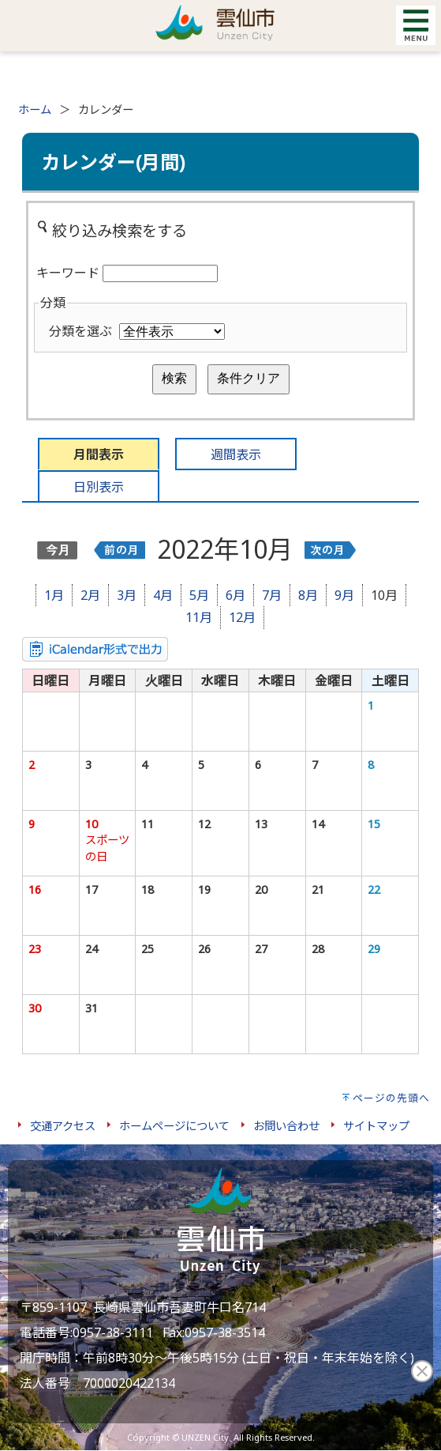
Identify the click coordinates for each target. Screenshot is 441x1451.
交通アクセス (62, 1125)
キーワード (67, 272)
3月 (126, 595)
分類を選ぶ (80, 331)
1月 (54, 595)
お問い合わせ (286, 1125)
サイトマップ (376, 1125)
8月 (308, 595)
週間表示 (236, 454)
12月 (242, 617)
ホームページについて (174, 1125)
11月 (198, 617)
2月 (90, 595)
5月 (199, 595)
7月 (272, 595)
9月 (344, 595)
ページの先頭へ (391, 1098)
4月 (163, 595)
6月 (235, 595)
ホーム (34, 109)
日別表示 (98, 487)
